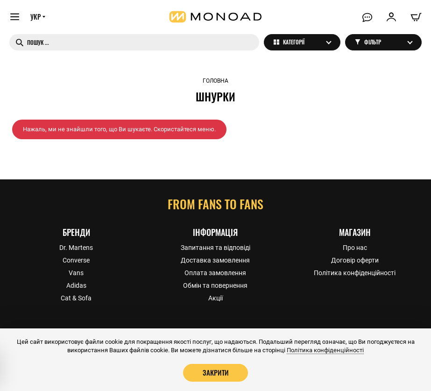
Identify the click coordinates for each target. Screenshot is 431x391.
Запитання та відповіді (215, 247)
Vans (76, 272)
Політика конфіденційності (355, 272)
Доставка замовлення (215, 259)
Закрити (216, 372)
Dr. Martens (76, 247)
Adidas (76, 285)
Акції (215, 297)
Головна (215, 81)
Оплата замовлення (215, 272)
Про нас (355, 247)
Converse (76, 259)
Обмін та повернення (215, 285)
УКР (36, 17)
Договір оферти (355, 259)
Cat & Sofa (76, 297)
